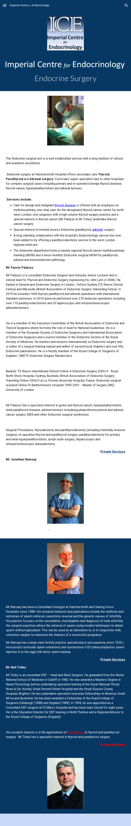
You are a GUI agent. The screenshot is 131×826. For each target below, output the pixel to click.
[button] (4, 5)
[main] (65, 78)
